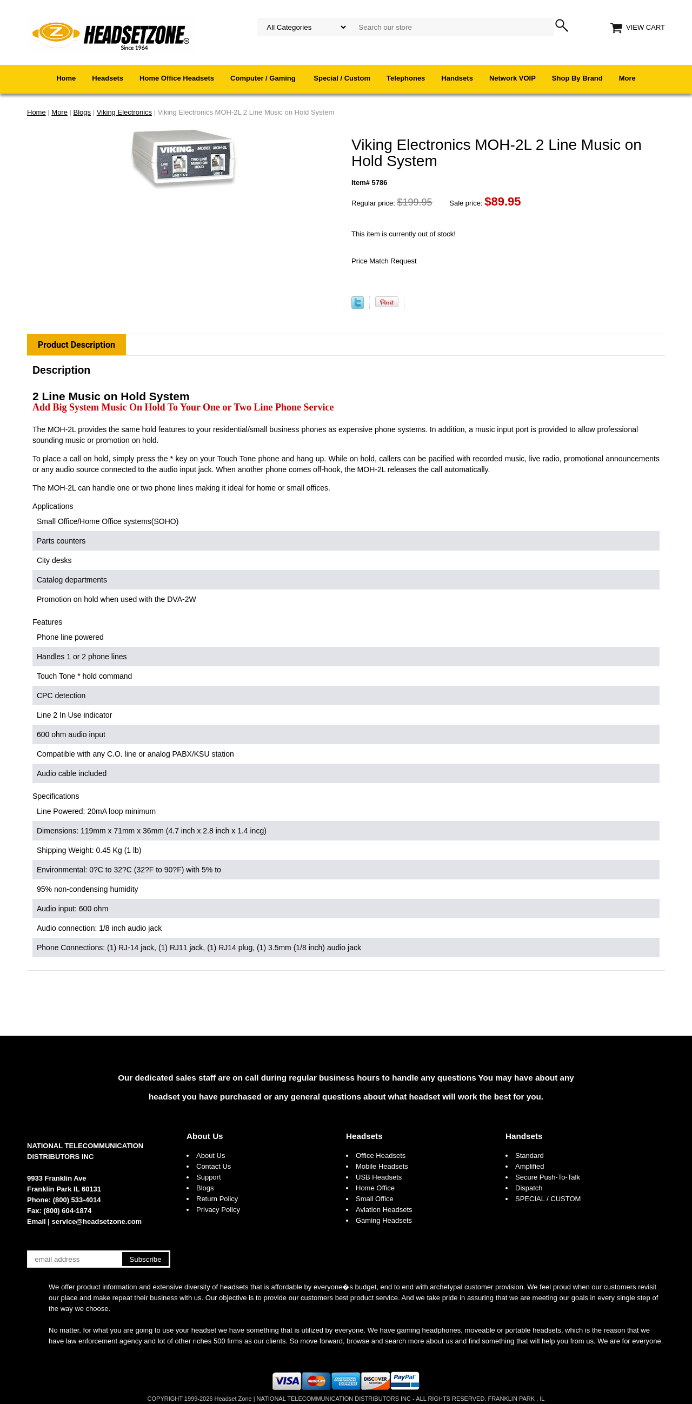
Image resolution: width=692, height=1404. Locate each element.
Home (66, 78)
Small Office (375, 1199)
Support (208, 1177)
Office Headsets (380, 1155)
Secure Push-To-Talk (547, 1177)
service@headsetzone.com (97, 1221)
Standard (529, 1155)
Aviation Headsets (384, 1210)
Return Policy (217, 1199)
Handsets (457, 78)
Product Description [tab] (76, 345)
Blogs (205, 1188)
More (627, 78)
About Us (205, 1136)
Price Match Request (384, 261)
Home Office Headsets (176, 78)
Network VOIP (512, 78)
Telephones (406, 78)
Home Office (375, 1188)
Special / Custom (342, 78)
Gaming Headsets (384, 1220)
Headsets (107, 78)
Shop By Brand (577, 78)
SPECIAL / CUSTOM (548, 1199)
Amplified (529, 1166)
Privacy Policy (218, 1210)
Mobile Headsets (382, 1166)
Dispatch (529, 1188)
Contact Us (213, 1166)
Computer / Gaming (263, 78)
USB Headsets (379, 1177)
